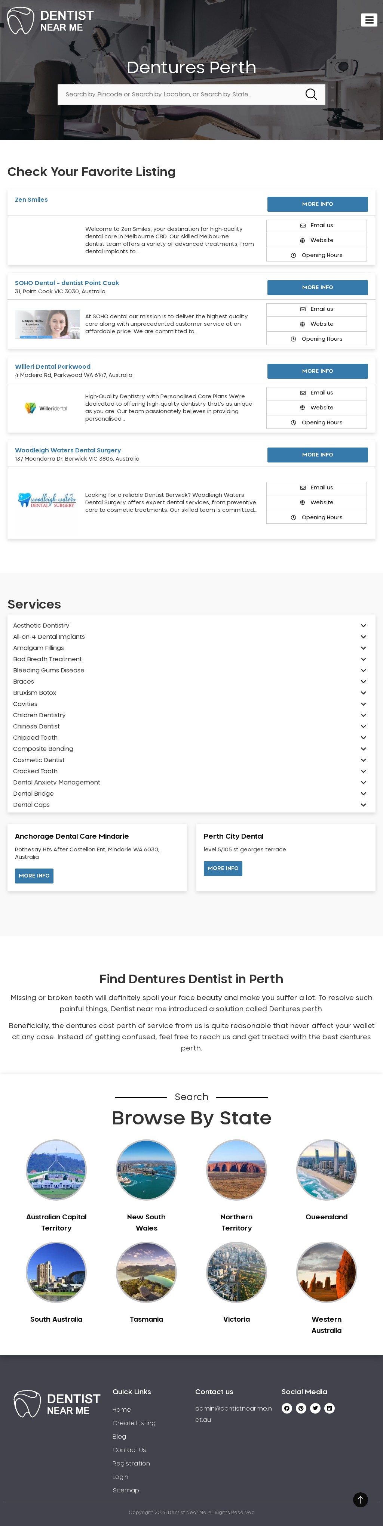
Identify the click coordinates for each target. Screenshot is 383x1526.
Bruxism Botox (34, 693)
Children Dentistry (39, 715)
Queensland (326, 1217)
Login (120, 1477)
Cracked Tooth (35, 771)
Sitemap (126, 1491)
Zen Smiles (31, 200)
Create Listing (134, 1423)
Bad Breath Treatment (47, 659)
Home (122, 1410)
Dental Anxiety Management (56, 783)
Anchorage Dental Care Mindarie (72, 836)
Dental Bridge (33, 794)
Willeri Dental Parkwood (53, 367)
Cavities (25, 704)
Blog (119, 1437)
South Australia (56, 1319)
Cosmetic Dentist (39, 760)
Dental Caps (31, 805)
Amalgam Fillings (38, 648)
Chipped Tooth (35, 738)
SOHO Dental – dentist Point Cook (67, 283)
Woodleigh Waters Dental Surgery (68, 451)
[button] (34, 876)
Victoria (236, 1319)
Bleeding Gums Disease (49, 671)
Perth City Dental (233, 836)
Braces (23, 682)
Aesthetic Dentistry (41, 626)
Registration (131, 1464)
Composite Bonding (43, 749)
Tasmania (146, 1319)
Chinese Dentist (36, 727)
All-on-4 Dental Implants (49, 637)
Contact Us (129, 1450)
